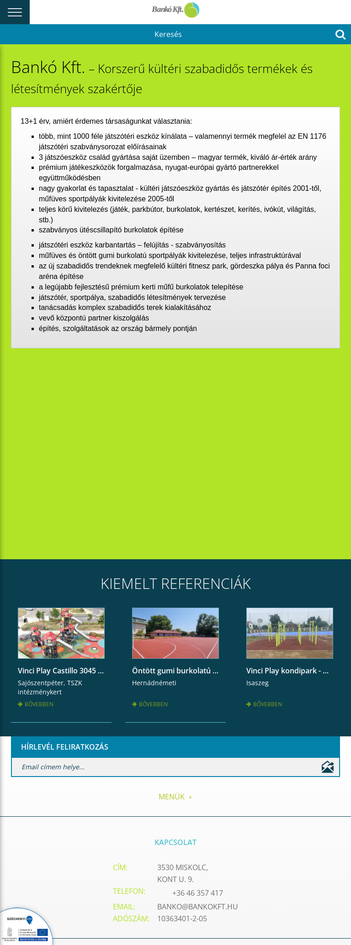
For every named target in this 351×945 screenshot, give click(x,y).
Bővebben (35, 704)
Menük (175, 797)
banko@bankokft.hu (197, 907)
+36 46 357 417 (197, 893)
